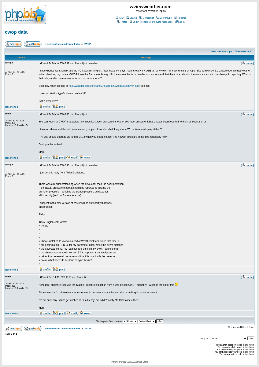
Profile (122, 22)
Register (180, 17)
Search (131, 17)
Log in (180, 22)
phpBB (123, 362)
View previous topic (221, 51)
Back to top (11, 107)
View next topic (243, 51)
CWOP (87, 44)
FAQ (120, 17)
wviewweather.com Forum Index (62, 44)
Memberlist (146, 17)
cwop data (16, 32)
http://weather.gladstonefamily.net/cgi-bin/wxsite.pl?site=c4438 (104, 85)
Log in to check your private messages (151, 22)
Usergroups (164, 17)
